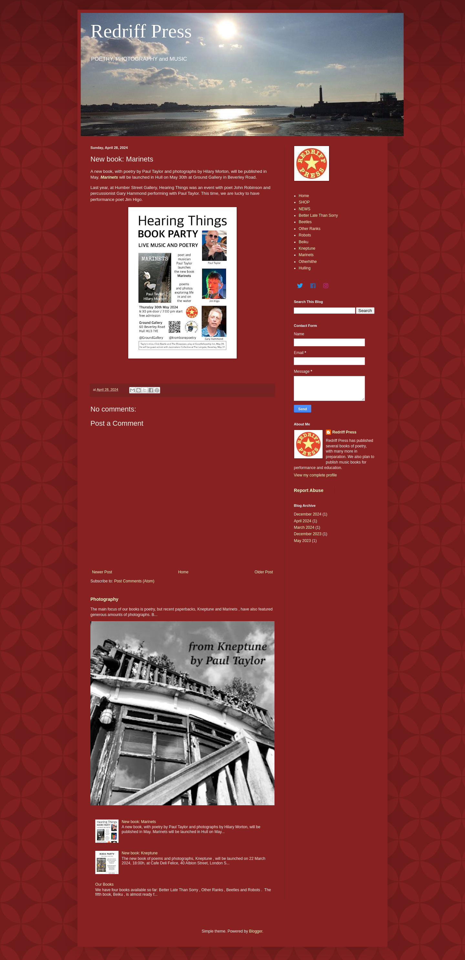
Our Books (104, 884)
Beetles (305, 222)
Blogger (255, 931)
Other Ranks (309, 228)
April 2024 (302, 521)
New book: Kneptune (140, 853)
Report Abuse (308, 490)
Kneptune (307, 248)
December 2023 (307, 534)
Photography (104, 599)
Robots (305, 235)
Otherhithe (308, 261)
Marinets (109, 177)
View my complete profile (315, 475)
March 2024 (304, 527)
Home (183, 572)
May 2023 (302, 540)
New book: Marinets (139, 821)
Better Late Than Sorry (318, 215)
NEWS (304, 209)
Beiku (303, 242)
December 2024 (307, 514)
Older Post (263, 572)
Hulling (305, 268)
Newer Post (102, 572)
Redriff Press (141, 31)
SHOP (304, 202)
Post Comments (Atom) (134, 581)
